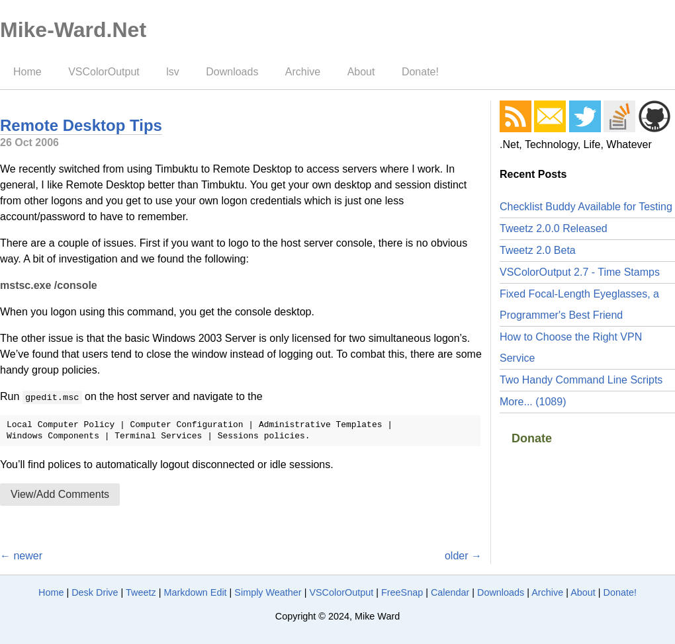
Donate (532, 438)
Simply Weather (267, 592)
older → (463, 555)
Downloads (232, 71)
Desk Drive (94, 592)
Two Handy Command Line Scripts (581, 379)
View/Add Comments (60, 494)
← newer (21, 555)
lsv (172, 71)
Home (27, 71)
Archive (302, 71)
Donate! (420, 71)
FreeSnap (402, 592)
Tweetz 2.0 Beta (538, 250)
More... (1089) (533, 401)
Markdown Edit (194, 592)
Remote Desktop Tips (81, 125)
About (361, 71)
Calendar (450, 592)
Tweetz (141, 592)
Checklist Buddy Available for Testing (586, 206)
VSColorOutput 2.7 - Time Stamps (580, 272)
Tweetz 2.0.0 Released (554, 228)
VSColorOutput (104, 71)
